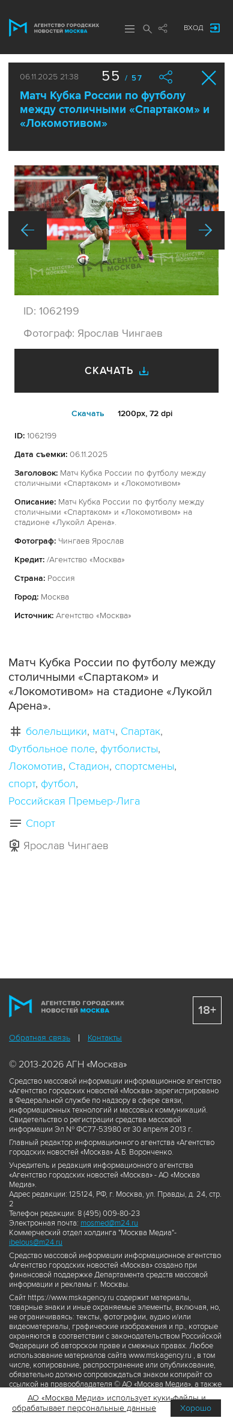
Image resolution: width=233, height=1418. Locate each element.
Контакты (105, 1038)
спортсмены (144, 766)
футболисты (129, 748)
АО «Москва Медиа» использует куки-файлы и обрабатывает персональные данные (109, 1403)
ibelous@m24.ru (35, 1242)
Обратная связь (39, 1038)
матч (103, 731)
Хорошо (195, 1408)
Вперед (205, 230)
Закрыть (209, 78)
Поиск (148, 29)
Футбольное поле (51, 748)
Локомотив (35, 766)
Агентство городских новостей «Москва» (54, 27)
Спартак (140, 731)
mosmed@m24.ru (109, 1223)
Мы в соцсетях (163, 28)
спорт (21, 783)
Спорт (40, 823)
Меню (130, 29)
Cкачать (87, 413)
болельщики (56, 731)
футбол (58, 783)
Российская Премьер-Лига (74, 801)
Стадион (88, 766)
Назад (27, 230)
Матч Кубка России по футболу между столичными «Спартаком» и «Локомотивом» (115, 109)
